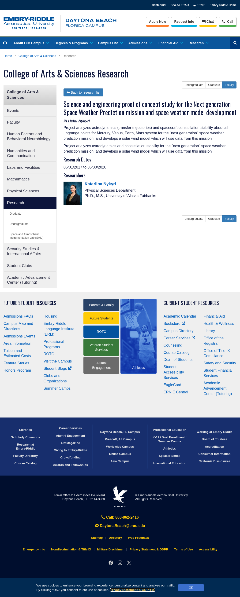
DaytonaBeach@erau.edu (120, 526)
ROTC (49, 354)
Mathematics (18, 179)
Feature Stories (16, 363)
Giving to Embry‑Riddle (70, 450)
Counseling (173, 345)
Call (227, 21)
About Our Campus (31, 43)
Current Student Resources (191, 303)
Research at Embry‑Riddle (25, 446)
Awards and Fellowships (70, 465)
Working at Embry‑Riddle (214, 432)
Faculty (13, 122)
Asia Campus (119, 461)
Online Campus (120, 454)
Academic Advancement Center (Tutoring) (28, 280)
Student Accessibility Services (174, 372)
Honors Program (17, 370)
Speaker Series (169, 456)
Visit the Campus (58, 361)
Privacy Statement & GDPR (132, 590)
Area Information (17, 343)
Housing (50, 316)
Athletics (169, 448)
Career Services (179, 338)
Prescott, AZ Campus (120, 439)
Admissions (140, 43)
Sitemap (97, 537)
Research (198, 43)
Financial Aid (170, 43)
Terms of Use (183, 549)
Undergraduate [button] (193, 85)
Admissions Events (19, 336)
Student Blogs (58, 368)
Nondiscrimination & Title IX (71, 549)
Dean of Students (178, 360)
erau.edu (120, 497)
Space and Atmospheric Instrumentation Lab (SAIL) (26, 236)
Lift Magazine (70, 443)
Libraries (25, 430)
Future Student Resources (30, 303)
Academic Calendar (180, 316)
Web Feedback (138, 537)
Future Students (101, 318)
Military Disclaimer (110, 549)
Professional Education (169, 430)
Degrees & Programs (73, 43)
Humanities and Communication (21, 153)
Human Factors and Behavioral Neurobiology (28, 136)
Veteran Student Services (101, 347)
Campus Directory (179, 331)
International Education (169, 463)
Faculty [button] (229, 85)
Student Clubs (19, 266)
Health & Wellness (218, 324)
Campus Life (110, 43)
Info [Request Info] (184, 21)
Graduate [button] (214, 85)
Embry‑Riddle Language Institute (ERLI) (59, 329)
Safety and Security (219, 363)
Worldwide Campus (120, 446)
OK (191, 587)
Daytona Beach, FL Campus (120, 432)
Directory (115, 537)
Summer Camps (57, 388)
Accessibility (208, 549)
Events (13, 110)
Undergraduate (19, 224)
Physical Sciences (23, 191)
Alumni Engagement (101, 365)
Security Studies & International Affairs (24, 251)
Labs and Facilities (23, 167)
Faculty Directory (25, 456)
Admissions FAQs (18, 316)
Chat (208, 21)
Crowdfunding (70, 457)
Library (209, 331)
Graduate (15, 213)
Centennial (159, 5)
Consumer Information (215, 454)
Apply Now (157, 21)
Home (8, 56)
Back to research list (83, 92)
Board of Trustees (214, 439)
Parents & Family (101, 305)
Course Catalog (177, 353)
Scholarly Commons (25, 437)
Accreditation (214, 446)
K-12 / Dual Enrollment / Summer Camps (170, 439)
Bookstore (174, 324)
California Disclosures (214, 461)
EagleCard (172, 385)
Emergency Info (34, 549)
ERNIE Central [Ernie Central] (176, 392)
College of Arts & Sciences (37, 56)
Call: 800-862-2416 (120, 517)
